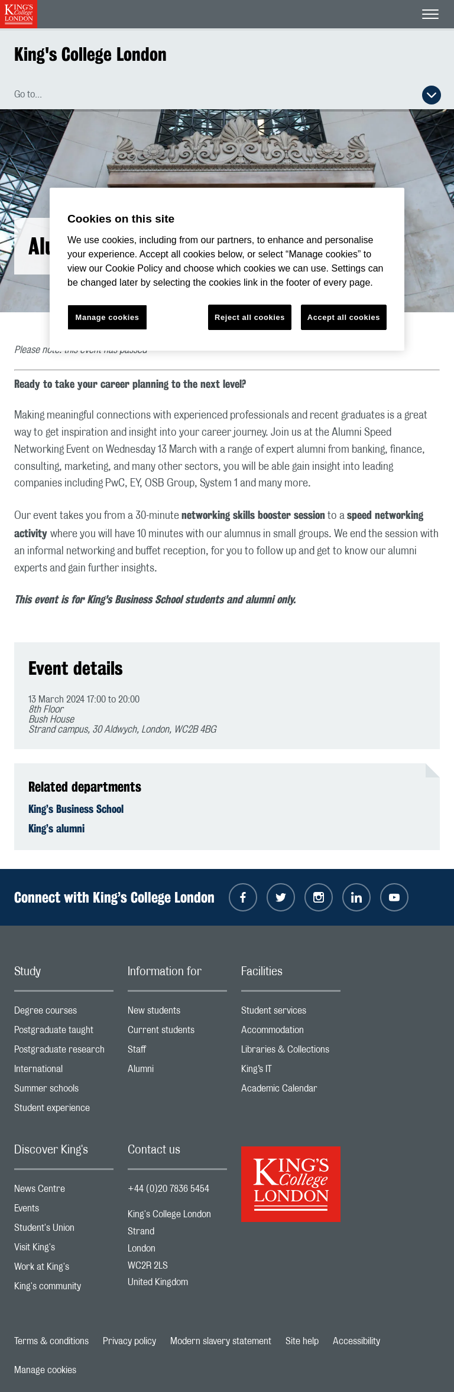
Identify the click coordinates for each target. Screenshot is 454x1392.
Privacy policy (129, 1341)
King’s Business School (76, 808)
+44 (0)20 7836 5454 (168, 1189)
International (64, 1071)
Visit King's (64, 1250)
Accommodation (290, 1032)
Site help (302, 1341)
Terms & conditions (51, 1341)
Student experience (64, 1110)
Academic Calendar (290, 1091)
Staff (177, 1052)
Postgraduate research (64, 1052)
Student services (290, 1013)
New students (177, 1013)
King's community (64, 1289)
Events (64, 1211)
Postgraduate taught (64, 1032)
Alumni (177, 1071)
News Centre (64, 1191)
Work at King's (64, 1269)
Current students (177, 1032)
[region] (227, 269)
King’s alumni (56, 828)
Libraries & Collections (290, 1052)
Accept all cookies (343, 317)
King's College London (90, 54)
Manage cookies (45, 1370)
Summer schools (64, 1091)
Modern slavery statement (220, 1341)
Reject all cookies (250, 317)
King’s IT (290, 1071)
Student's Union (64, 1230)
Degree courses (64, 1013)
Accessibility (356, 1341)
